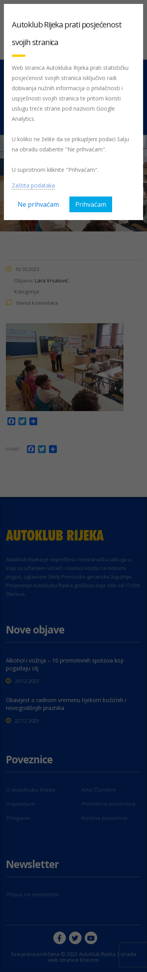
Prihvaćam (90, 204)
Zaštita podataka (33, 185)
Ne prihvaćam (38, 204)
